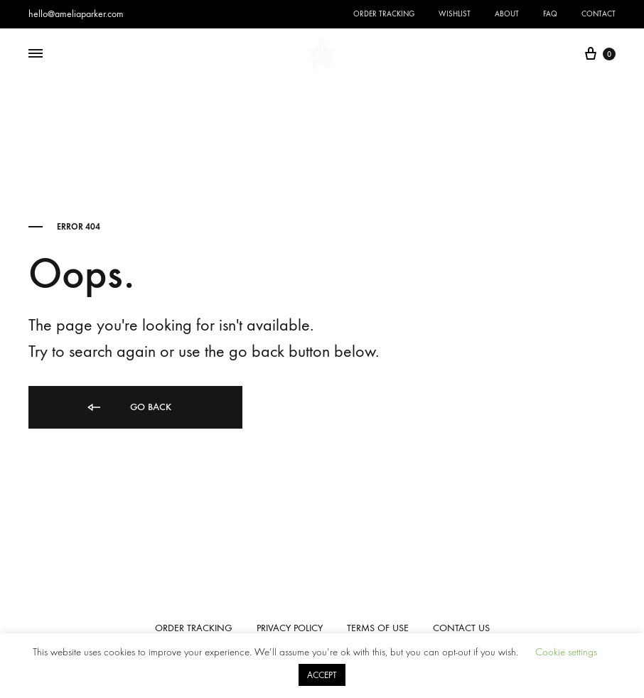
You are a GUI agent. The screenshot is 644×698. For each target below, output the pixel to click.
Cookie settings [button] (566, 652)
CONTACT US (461, 628)
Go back (128, 408)
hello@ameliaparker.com (76, 14)
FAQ (550, 13)
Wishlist (455, 13)
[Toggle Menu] (35, 54)
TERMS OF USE (378, 628)
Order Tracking (383, 13)
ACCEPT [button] (322, 675)
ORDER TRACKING (193, 628)
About (507, 13)
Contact (598, 13)
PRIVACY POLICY (290, 628)
